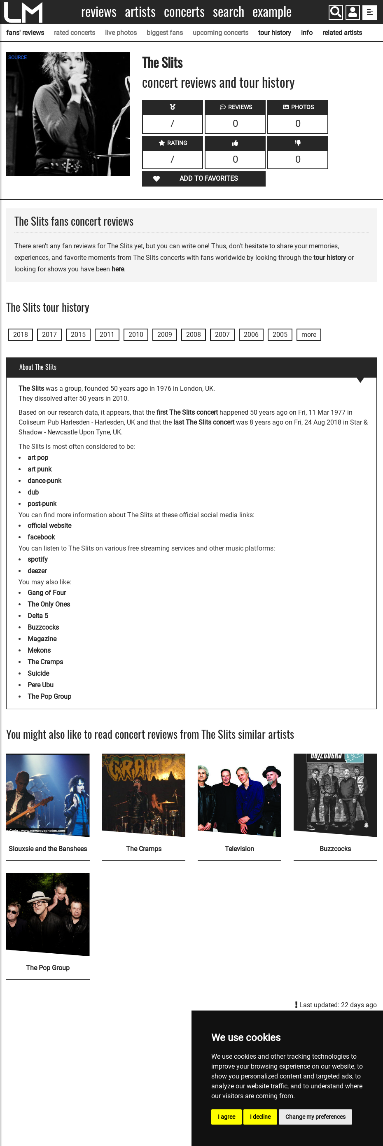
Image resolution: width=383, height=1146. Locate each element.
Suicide (38, 673)
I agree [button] (226, 1116)
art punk (39, 469)
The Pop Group (49, 696)
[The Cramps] (144, 795)
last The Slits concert (203, 422)
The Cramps (45, 662)
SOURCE (17, 58)
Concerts (184, 11)
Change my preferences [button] (315, 1116)
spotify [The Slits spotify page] (38, 559)
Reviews (99, 11)
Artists (140, 11)
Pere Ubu (41, 685)
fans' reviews (25, 33)
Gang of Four (47, 593)
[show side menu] (369, 12)
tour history (274, 33)
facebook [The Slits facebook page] (41, 537)
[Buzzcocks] (335, 795)
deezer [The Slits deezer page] (37, 571)
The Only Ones (49, 604)
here (118, 269)
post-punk (42, 504)
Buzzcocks (43, 627)
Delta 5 (38, 616)
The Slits (162, 62)
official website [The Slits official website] (49, 526)
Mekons (39, 650)
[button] (352, 13)
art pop (38, 458)
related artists (342, 33)
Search (228, 11)
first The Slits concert (187, 412)
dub (33, 492)
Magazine (42, 639)
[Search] (336, 12)
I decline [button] (260, 1116)
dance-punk (44, 481)
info (307, 33)
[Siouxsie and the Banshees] (48, 795)
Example (272, 11)
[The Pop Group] (48, 915)
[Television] (239, 795)
